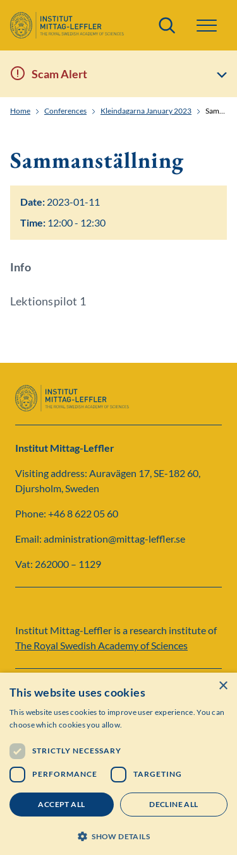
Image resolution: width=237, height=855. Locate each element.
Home (20, 111)
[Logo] (67, 25)
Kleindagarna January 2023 (145, 111)
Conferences (65, 111)
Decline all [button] (173, 804)
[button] (207, 26)
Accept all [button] (61, 804)
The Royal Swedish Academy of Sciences (101, 645)
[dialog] (118, 764)
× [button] (223, 686)
